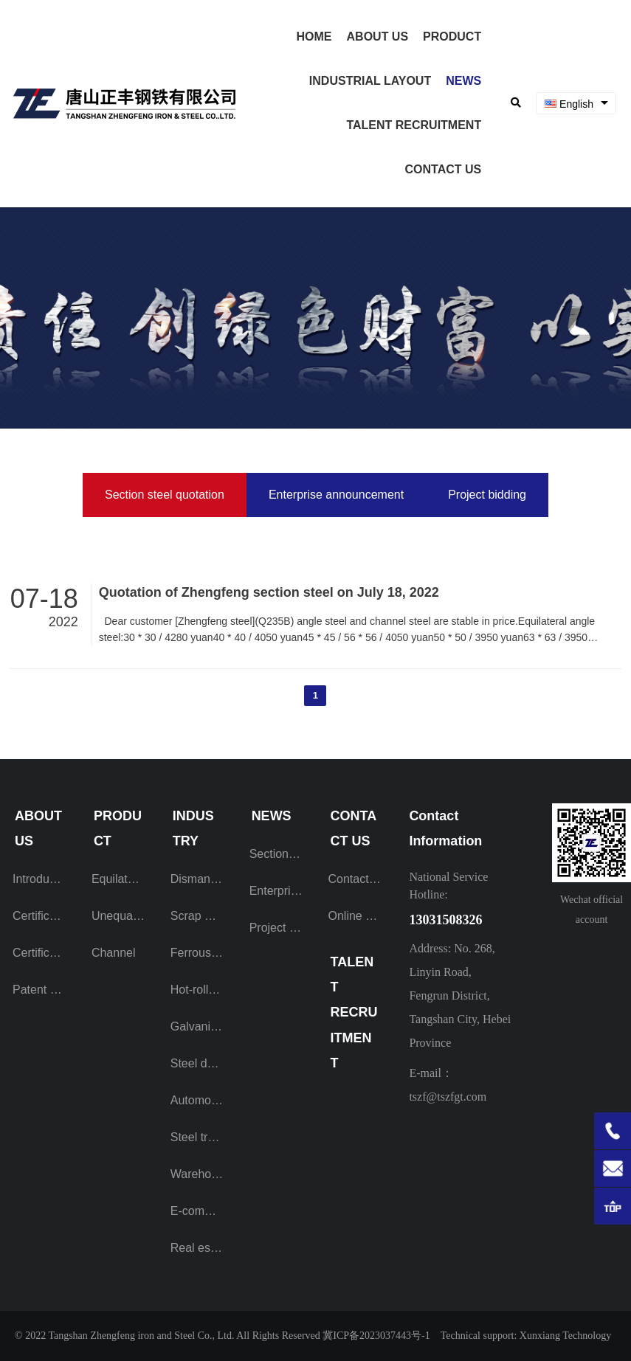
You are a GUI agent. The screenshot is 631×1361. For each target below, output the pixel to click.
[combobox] (576, 103)
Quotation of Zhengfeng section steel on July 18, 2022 (269, 592)
